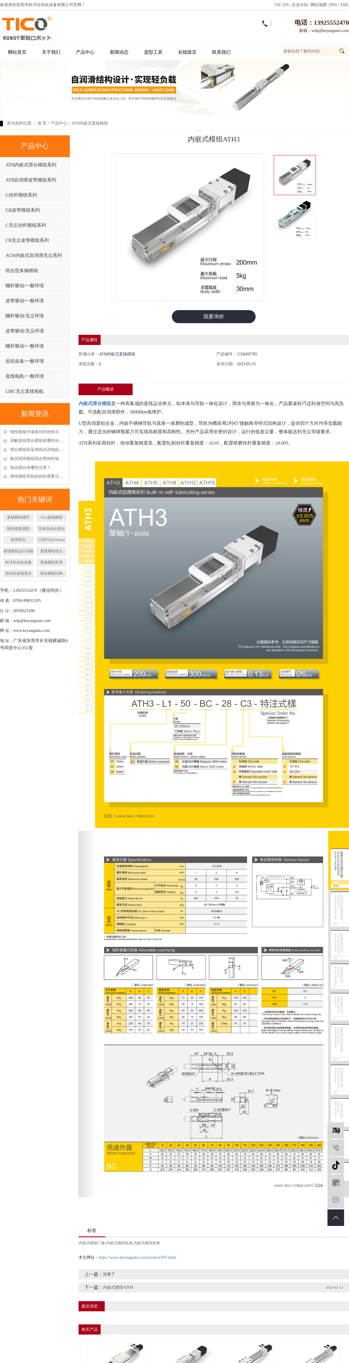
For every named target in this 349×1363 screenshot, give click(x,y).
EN (286, 5)
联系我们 (221, 52)
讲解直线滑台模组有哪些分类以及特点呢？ (38, 440)
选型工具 (153, 52)
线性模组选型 (18, 528)
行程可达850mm (51, 539)
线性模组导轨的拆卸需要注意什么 (38, 476)
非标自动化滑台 (51, 528)
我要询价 (213, 316)
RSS (333, 5)
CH (277, 5)
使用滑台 (18, 539)
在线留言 (187, 52)
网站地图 (319, 5)
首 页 (42, 123)
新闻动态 (119, 52)
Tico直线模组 (51, 517)
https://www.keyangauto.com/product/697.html (137, 1257)
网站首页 (17, 52)
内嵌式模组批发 (119, 1243)
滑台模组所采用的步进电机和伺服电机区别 (38, 449)
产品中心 (85, 52)
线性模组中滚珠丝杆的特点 (34, 432)
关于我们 (51, 52)
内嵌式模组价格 (146, 1243)
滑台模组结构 (51, 573)
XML (344, 5)
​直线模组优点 (51, 551)
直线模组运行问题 (18, 551)
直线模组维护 (18, 517)
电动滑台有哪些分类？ (30, 467)
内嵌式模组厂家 (92, 1243)
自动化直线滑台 (18, 573)
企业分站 (300, 5)
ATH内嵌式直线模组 (90, 123)
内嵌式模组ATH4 (118, 1287)
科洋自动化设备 (18, 562)
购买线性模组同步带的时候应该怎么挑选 (38, 458)
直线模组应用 (51, 562)
